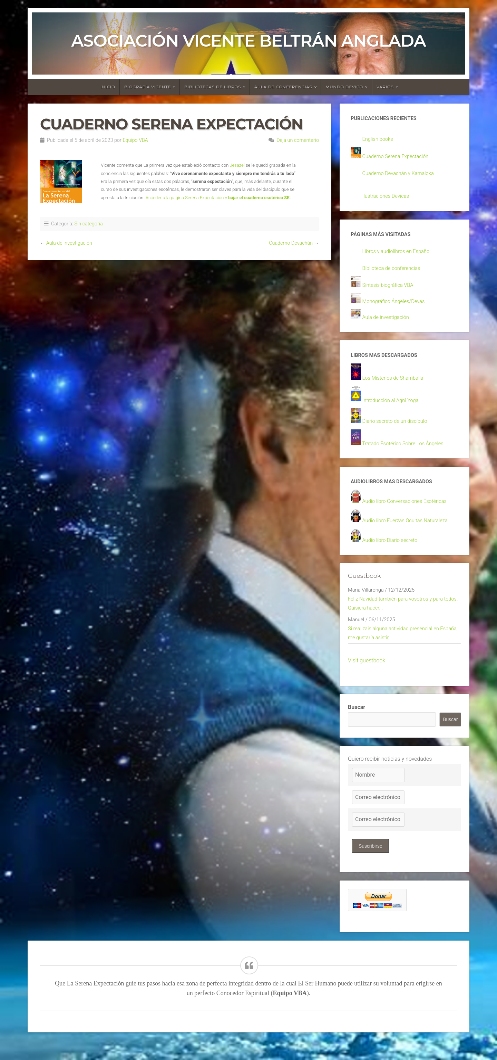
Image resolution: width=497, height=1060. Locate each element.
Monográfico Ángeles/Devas (396, 306)
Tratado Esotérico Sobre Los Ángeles (406, 452)
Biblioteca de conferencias (394, 272)
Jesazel (237, 165)
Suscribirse (371, 862)
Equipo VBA (135, 140)
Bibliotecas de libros (212, 86)
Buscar (356, 724)
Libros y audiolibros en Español (399, 255)
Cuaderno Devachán (291, 243)
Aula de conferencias (283, 86)
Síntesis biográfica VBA (390, 289)
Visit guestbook (366, 677)
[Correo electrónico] (378, 814)
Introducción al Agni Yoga (393, 408)
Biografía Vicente (147, 86)
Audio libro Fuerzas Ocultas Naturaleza (409, 531)
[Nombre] (378, 792)
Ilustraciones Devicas (387, 198)
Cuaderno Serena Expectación (398, 157)
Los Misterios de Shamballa (395, 385)
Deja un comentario (297, 140)
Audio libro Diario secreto (392, 551)
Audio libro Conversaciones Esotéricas (408, 511)
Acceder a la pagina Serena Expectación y (218, 197)
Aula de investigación (69, 243)
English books (379, 140)
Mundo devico (344, 86)
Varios (385, 86)
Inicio (107, 86)
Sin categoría (88, 224)
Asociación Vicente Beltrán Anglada (248, 41)
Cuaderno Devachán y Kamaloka (401, 175)
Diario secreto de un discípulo (397, 429)
